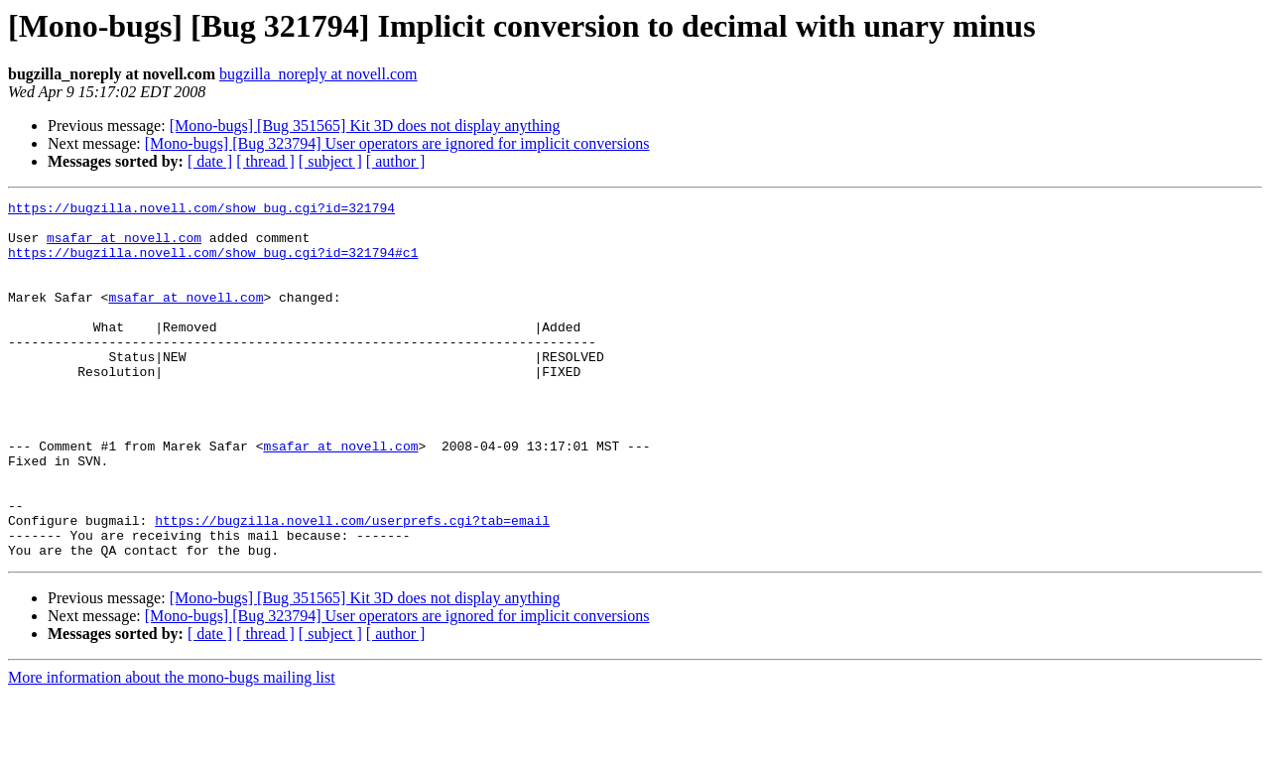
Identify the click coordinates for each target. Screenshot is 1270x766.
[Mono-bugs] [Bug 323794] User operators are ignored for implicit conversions (397, 143)
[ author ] (396, 161)
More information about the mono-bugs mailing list (171, 748)
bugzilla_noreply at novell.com (318, 73)
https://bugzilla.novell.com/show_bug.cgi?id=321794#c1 (213, 264)
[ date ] (210, 161)
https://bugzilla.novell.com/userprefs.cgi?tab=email (352, 585)
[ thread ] (265, 161)
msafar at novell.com (124, 246)
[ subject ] (330, 161)
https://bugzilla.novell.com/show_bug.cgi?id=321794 (201, 210)
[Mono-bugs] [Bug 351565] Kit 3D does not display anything (365, 125)
